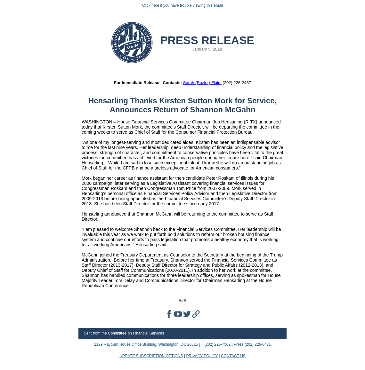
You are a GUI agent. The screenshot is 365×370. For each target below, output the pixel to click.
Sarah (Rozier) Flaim (202, 82)
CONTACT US (233, 356)
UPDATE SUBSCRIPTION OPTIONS (151, 356)
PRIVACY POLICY (202, 356)
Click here (150, 5)
